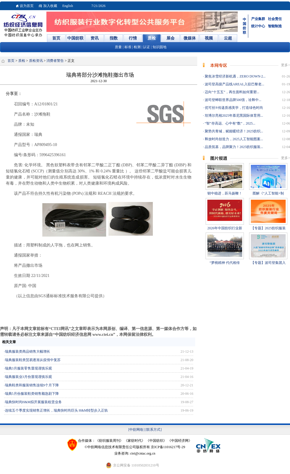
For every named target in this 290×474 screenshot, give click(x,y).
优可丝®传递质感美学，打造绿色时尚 (233, 108)
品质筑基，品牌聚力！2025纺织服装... (233, 147)
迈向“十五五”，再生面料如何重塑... (231, 92)
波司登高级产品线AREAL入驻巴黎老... (234, 84)
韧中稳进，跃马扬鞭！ (224, 193)
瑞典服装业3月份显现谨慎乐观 (28, 377)
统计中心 (258, 26)
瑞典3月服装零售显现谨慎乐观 (28, 368)
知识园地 (159, 47)
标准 (127, 47)
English (67, 6)
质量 (118, 47)
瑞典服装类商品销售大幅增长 (27, 351)
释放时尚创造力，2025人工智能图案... (233, 139)
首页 (11, 61)
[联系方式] (154, 430)
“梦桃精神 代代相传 (225, 263)
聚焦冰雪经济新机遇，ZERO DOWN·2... (235, 76)
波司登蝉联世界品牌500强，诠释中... (232, 100)
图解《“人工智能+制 (268, 193)
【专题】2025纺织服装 (268, 228)
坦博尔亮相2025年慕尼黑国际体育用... (233, 115)
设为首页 (27, 6)
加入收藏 (50, 6)
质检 (21, 61)
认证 (146, 47)
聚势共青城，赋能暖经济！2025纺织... (233, 131)
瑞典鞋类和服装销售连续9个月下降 (32, 385)
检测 (137, 47)
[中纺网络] (136, 430)
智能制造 (275, 26)
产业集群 (258, 19)
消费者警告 (55, 61)
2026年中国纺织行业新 (224, 228)
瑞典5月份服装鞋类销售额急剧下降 (32, 394)
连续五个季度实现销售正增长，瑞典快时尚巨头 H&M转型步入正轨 (56, 410)
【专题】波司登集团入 (268, 263)
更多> (285, 65)
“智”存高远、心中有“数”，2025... (229, 123)
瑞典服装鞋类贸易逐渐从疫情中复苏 (33, 360)
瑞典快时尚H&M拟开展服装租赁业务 (33, 402)
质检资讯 (36, 61)
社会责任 (275, 19)
